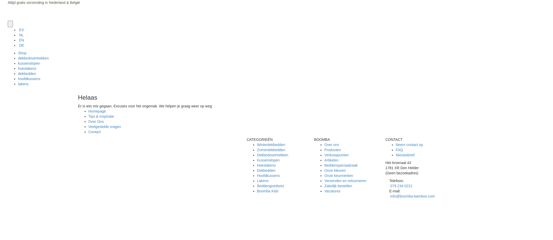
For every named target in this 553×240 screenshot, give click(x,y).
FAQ (399, 150)
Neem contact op (409, 145)
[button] (10, 24)
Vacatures (332, 191)
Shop (22, 53)
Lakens (263, 181)
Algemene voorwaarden (107, 214)
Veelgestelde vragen (104, 127)
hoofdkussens (29, 79)
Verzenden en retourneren (345, 181)
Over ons (331, 145)
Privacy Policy (99, 219)
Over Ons (96, 121)
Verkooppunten (336, 155)
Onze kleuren (335, 170)
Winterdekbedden (271, 145)
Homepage (97, 111)
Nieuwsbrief (405, 155)
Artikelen (331, 160)
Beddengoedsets (270, 186)
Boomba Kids (267, 191)
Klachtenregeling (101, 224)
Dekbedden (266, 170)
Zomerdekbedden (271, 150)
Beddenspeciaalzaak (341, 165)
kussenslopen (29, 63)
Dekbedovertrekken (272, 155)
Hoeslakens (266, 165)
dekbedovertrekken (33, 58)
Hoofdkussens (268, 176)
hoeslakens (27, 68)
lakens (23, 84)
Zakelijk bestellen (338, 186)
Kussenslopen (268, 160)
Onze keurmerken (338, 176)
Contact (94, 132)
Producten (332, 150)
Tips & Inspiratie (101, 116)
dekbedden (27, 74)
